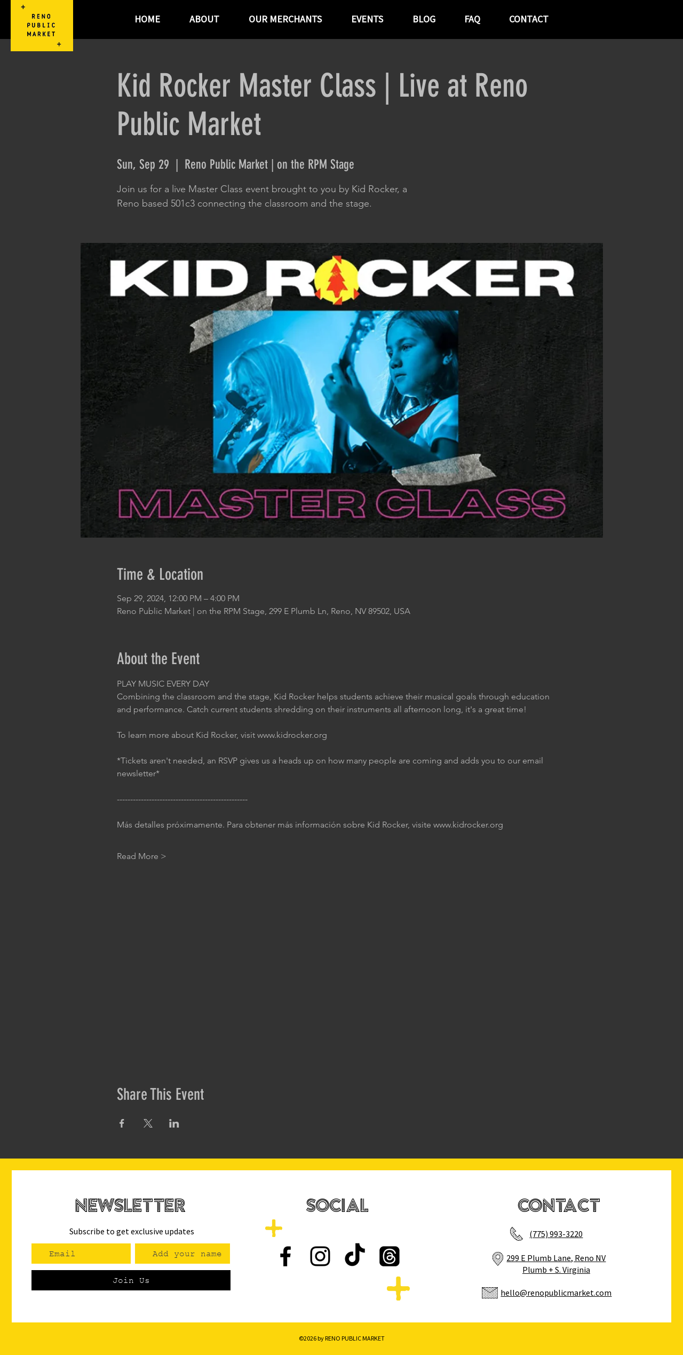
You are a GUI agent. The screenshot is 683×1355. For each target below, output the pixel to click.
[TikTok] (355, 1256)
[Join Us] (131, 1280)
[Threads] (389, 1256)
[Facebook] (285, 1256)
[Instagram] (320, 1256)
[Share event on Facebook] (122, 1123)
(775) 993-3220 (556, 1233)
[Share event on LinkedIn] (174, 1123)
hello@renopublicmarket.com (556, 1292)
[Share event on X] (148, 1123)
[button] (367, 19)
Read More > (141, 856)
